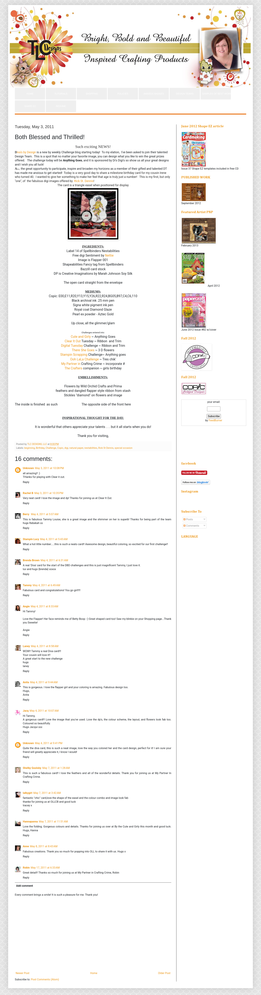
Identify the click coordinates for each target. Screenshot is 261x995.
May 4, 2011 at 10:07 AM (44, 710)
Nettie (109, 255)
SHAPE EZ (30, 106)
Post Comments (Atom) (45, 979)
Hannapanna (30, 821)
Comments (191, 525)
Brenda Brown (31, 560)
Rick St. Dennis (83, 181)
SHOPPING (92, 93)
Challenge (51, 448)
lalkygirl (27, 793)
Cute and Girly (81, 337)
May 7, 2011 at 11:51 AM (53, 821)
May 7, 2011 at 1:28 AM (56, 768)
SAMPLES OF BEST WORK (216, 93)
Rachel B (28, 493)
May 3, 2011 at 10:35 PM (48, 493)
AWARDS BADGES (154, 93)
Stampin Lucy (31, 539)
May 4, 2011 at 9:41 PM (48, 743)
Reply (26, 482)
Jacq (26, 710)
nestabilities (90, 448)
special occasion (123, 448)
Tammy (27, 585)
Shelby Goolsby (32, 768)
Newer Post (22, 973)
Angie (26, 606)
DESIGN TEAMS (185, 93)
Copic (60, 448)
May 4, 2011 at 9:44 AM (44, 682)
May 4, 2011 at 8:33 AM (44, 606)
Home (93, 973)
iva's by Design (25, 152)
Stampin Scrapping (73, 355)
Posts (188, 519)
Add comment (24, 885)
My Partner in (70, 364)
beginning (29, 448)
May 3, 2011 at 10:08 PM (49, 468)
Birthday (40, 448)
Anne (26, 846)
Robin (26, 867)
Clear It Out (73, 341)
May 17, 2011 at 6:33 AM (45, 867)
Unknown (28, 468)
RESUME (61, 106)
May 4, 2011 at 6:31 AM (54, 560)
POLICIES (123, 93)
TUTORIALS (60, 93)
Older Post (164, 973)
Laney (26, 646)
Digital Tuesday (72, 346)
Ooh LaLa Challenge (84, 359)
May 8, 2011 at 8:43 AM (43, 846)
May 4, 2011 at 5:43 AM (54, 539)
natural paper (76, 448)
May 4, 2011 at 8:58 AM (44, 646)
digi (66, 448)
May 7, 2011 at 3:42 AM (47, 793)
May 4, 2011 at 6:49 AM (46, 585)
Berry (26, 514)
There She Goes (83, 350)
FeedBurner (215, 420)
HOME (29, 93)
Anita (26, 682)
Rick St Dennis (105, 448)
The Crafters (73, 368)
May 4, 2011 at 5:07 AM (44, 514)
